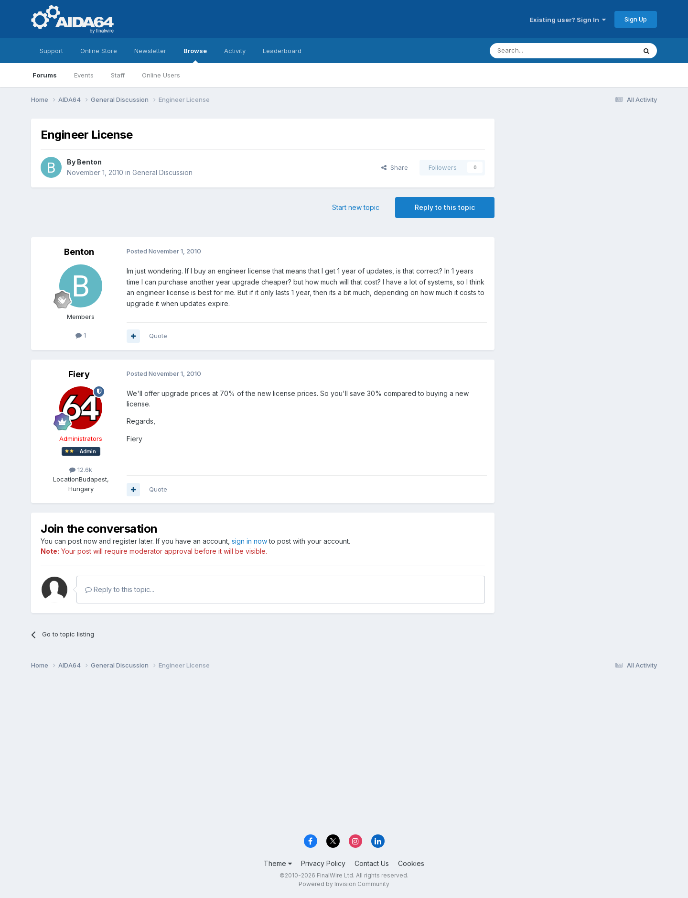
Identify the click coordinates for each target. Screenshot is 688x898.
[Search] (538, 50)
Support (51, 51)
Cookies (411, 863)
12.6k (80, 469)
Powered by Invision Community (344, 883)
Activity (235, 51)
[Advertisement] (580, 182)
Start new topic (355, 207)
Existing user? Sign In (567, 19)
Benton (89, 162)
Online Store (98, 51)
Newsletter (150, 51)
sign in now (249, 541)
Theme (278, 863)
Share (394, 167)
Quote (158, 335)
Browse (195, 55)
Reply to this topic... (119, 589)
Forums (44, 75)
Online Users (161, 75)
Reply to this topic (445, 207)
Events (84, 75)
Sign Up (635, 19)
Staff (118, 75)
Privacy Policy (323, 863)
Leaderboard (282, 51)
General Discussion (162, 172)
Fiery (79, 374)
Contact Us (372, 863)
